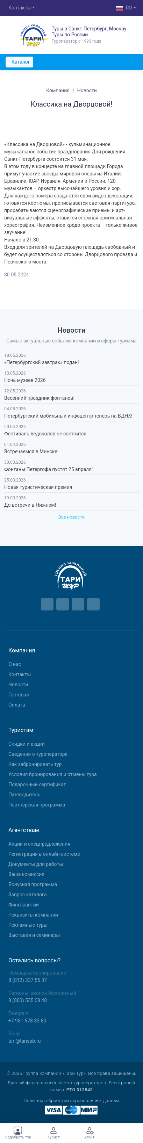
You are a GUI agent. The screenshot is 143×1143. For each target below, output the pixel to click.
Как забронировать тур (35, 764)
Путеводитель (24, 794)
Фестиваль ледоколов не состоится (45, 433)
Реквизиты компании (33, 915)
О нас (14, 664)
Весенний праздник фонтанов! (39, 398)
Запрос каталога (27, 894)
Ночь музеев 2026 (25, 380)
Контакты (19, 7)
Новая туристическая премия (38, 487)
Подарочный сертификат (37, 784)
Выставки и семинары (34, 935)
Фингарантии (23, 904)
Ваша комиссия (26, 874)
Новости (18, 684)
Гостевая (18, 694)
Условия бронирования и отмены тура (52, 774)
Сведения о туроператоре (37, 754)
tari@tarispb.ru (24, 1041)
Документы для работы (35, 864)
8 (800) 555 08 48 (27, 1000)
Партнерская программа (36, 805)
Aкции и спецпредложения (39, 844)
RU (124, 8)
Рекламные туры (28, 925)
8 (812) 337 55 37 (27, 980)
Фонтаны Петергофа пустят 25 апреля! (48, 469)
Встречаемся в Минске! (31, 451)
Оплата (16, 705)
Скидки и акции (26, 744)
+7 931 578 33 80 (27, 1020)
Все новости (71, 517)
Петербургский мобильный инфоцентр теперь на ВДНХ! (68, 416)
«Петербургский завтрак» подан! (41, 362)
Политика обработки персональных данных (71, 1100)
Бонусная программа (32, 884)
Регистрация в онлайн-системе (44, 854)
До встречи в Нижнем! (30, 505)
